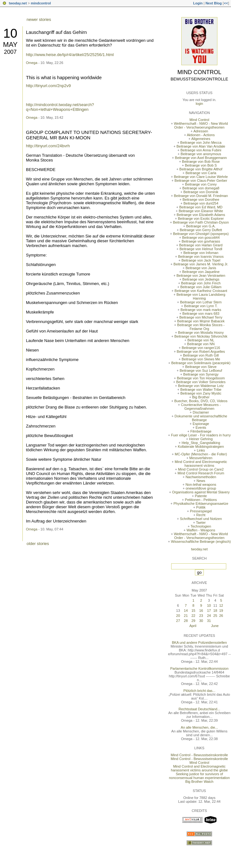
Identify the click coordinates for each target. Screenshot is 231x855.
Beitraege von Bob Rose (201, 161)
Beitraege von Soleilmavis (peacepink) (200, 363)
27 (178, 621)
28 (186, 621)
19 (221, 610)
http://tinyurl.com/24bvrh (48, 145)
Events (201, 427)
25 (215, 616)
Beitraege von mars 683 (200, 313)
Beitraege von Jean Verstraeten (201, 275)
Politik (200, 507)
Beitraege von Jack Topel (200, 260)
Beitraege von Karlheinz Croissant (201, 291)
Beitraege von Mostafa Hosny (201, 332)
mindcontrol (41, 3)
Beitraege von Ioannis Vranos (201, 256)
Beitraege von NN (201, 344)
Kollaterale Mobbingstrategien (201, 446)
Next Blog (213, 3)
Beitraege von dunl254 (201, 203)
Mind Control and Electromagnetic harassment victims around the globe (199, 768)
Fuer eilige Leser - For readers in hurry (201, 435)
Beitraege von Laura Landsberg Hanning (201, 296)
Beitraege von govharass (201, 241)
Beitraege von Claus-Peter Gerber (201, 180)
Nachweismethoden (200, 477)
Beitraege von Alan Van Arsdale (201, 146)
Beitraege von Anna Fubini (200, 150)
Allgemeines (200, 139)
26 (221, 616)
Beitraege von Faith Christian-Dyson (201, 222)
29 (193, 621)
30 (201, 621)
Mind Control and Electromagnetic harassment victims (201, 463)
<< (226, 3)
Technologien (200, 526)
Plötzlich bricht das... (199, 691)
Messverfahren (200, 458)
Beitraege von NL (200, 340)
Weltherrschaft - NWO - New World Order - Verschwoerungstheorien (201, 125)
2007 (10, 52)
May (10, 44)
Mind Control (200, 72)
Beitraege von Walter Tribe (201, 389)
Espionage (201, 424)
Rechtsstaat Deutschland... (199, 709)
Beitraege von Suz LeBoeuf (201, 370)
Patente (201, 496)
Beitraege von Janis (200, 268)
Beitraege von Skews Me (201, 359)
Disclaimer (201, 412)
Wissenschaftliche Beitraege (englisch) (201, 541)
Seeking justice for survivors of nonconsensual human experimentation (199, 776)
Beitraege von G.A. (200, 226)
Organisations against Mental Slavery (201, 492)
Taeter (201, 522)
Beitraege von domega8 (200, 188)
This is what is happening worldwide (64, 77)
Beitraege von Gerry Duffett (201, 230)
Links (201, 450)
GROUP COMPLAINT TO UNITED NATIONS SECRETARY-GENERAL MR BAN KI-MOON (89, 135)
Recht (200, 515)
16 (201, 610)
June (215, 626)
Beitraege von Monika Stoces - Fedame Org (201, 327)
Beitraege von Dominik (200, 192)
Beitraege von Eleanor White (201, 211)
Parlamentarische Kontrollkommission (199, 668)
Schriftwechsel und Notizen (201, 519)
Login (198, 3)
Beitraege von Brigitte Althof (200, 169)
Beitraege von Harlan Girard (200, 245)
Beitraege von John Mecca (201, 142)
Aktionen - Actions (201, 135)
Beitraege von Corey (201, 184)
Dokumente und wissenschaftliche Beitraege (201, 418)
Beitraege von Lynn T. (201, 306)
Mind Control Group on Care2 (201, 469)
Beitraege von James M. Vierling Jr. (200, 264)
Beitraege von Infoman (200, 253)
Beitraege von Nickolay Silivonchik (201, 336)
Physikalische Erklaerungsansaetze (200, 503)
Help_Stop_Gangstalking (201, 443)
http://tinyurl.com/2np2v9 (48, 85)
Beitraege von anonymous (201, 154)
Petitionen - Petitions (201, 500)
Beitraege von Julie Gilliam (201, 287)
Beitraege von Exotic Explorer (201, 218)
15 (193, 610)
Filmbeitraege (200, 431)
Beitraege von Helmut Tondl (200, 249)
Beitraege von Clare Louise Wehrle (201, 177)
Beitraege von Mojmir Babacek (201, 321)
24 (209, 616)
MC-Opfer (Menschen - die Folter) (201, 454)
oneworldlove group (201, 488)
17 (209, 610)
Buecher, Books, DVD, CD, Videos (201, 401)
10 (10, 33)
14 (186, 610)
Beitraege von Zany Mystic (201, 393)
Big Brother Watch (199, 781)
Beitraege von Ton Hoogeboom (201, 378)
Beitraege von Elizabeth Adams (201, 215)
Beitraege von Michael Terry (200, 317)
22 (193, 616)
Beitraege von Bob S (201, 165)
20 (178, 616)
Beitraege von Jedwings (200, 279)
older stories (38, 543)
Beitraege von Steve (200, 367)
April (192, 626)
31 (209, 621)
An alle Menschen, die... (199, 727)
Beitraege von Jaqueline (201, 272)
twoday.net (18, 3)
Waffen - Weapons (201, 530)
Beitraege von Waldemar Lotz (201, 386)
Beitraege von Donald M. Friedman (201, 196)
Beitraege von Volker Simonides (201, 382)
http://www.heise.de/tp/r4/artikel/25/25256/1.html (70, 54)
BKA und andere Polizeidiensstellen (199, 642)
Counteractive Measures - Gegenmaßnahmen (201, 406)
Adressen (200, 131)
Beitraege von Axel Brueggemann (201, 158)
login (199, 103)
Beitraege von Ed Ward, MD (200, 207)
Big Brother (200, 397)
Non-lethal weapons (200, 484)
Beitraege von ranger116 (201, 348)
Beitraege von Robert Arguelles (201, 351)
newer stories (39, 19)
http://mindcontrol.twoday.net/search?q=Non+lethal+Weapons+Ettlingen (60, 107)
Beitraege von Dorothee (201, 199)
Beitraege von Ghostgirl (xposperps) (201, 234)
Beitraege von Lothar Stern (201, 302)
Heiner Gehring (201, 439)
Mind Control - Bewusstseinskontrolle (199, 755)
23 (201, 616)
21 (186, 616)
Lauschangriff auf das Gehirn (56, 32)
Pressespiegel (201, 511)
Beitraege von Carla (200, 173)
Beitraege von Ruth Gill (201, 355)
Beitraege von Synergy (200, 374)
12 (221, 605)
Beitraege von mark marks (201, 310)
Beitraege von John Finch (201, 283)
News (201, 481)
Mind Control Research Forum (201, 473)
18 (215, 610)
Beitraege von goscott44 (201, 237)
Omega (31, 63)
